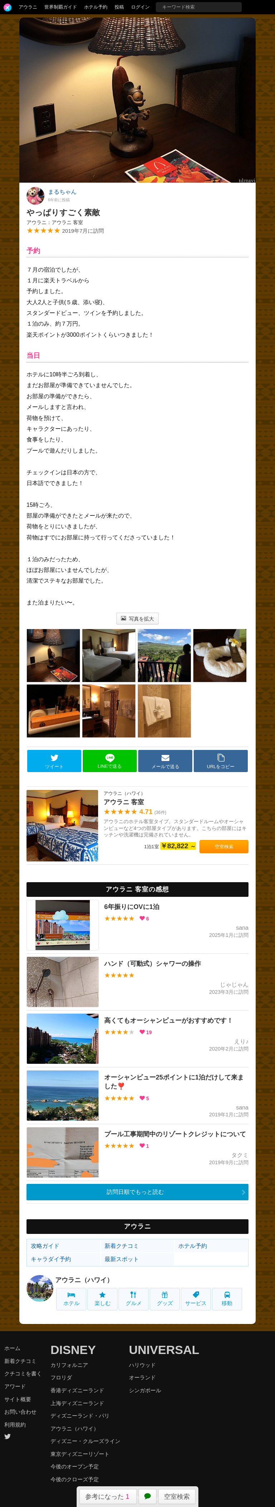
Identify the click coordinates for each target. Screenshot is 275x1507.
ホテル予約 (95, 7)
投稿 (119, 7)
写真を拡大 (137, 619)
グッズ (165, 1298)
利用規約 (15, 1425)
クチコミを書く (23, 1373)
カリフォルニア (69, 1365)
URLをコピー (221, 761)
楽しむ (103, 1298)
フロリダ (61, 1377)
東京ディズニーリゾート (80, 1454)
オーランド (142, 1377)
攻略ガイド (45, 1246)
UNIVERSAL (164, 1350)
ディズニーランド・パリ (80, 1416)
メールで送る (165, 761)
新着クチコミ (122, 1246)
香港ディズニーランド (77, 1390)
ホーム (12, 1348)
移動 (227, 1298)
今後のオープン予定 (74, 1466)
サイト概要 (17, 1399)
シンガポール (145, 1390)
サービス (196, 1298)
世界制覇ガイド (60, 7)
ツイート (54, 761)
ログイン (140, 7)
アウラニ (28, 7)
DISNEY (73, 1350)
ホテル (71, 1298)
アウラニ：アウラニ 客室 (54, 222)
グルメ (134, 1298)
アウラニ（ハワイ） (84, 1280)
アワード (15, 1386)
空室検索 (177, 1496)
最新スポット (122, 1259)
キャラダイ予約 (51, 1259)
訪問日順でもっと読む (135, 1192)
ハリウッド (142, 1365)
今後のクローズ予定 (74, 1479)
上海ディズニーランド (77, 1403)
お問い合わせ (20, 1412)
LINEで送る (110, 761)
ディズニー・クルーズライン (85, 1441)
